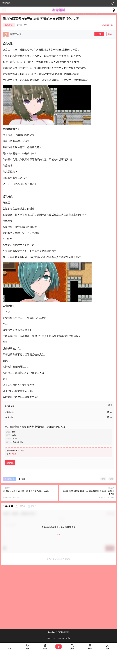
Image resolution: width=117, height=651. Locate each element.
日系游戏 (8, 25)
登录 (14, 454)
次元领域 (65, 632)
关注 (99, 34)
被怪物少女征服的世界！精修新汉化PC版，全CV (26, 491)
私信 (110, 34)
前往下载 (107, 25)
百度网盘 (10, 463)
